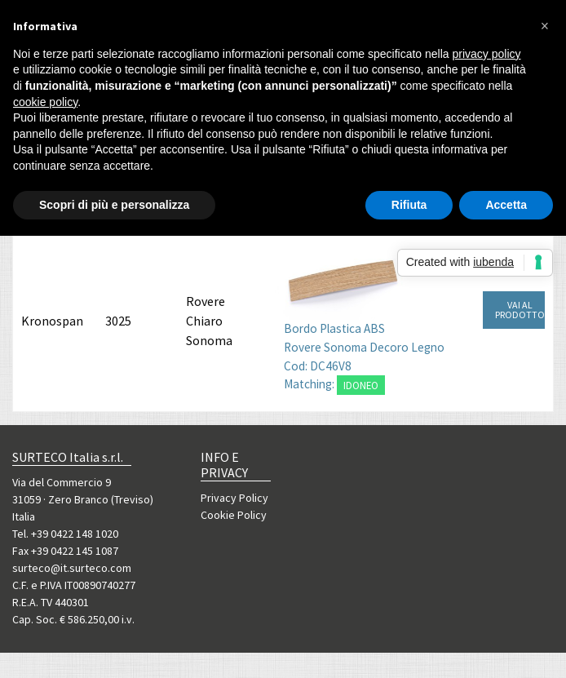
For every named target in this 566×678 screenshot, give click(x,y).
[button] (545, 26)
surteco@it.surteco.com (71, 568)
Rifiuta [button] (409, 204)
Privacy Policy (234, 497)
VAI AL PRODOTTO (520, 310)
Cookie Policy (234, 514)
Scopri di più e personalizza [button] (114, 204)
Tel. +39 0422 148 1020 (65, 533)
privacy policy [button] (487, 53)
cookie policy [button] (45, 102)
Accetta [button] (506, 204)
